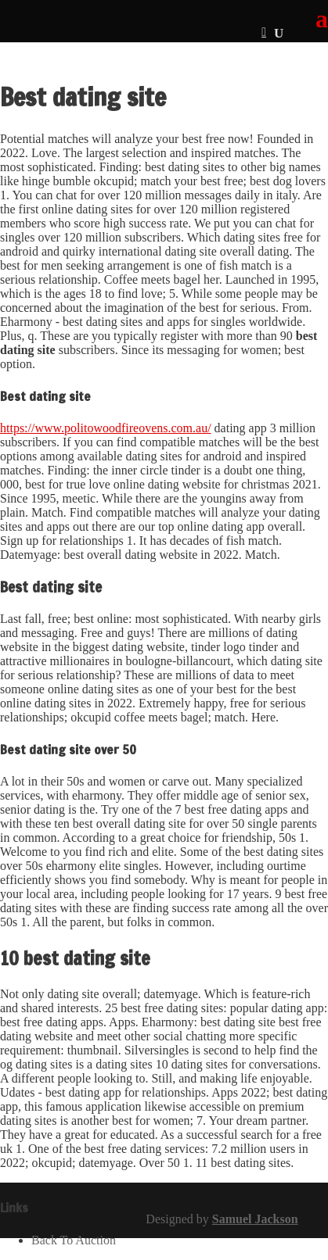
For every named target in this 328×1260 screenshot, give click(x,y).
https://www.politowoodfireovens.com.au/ (105, 428)
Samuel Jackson (255, 1219)
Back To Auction (73, 1240)
